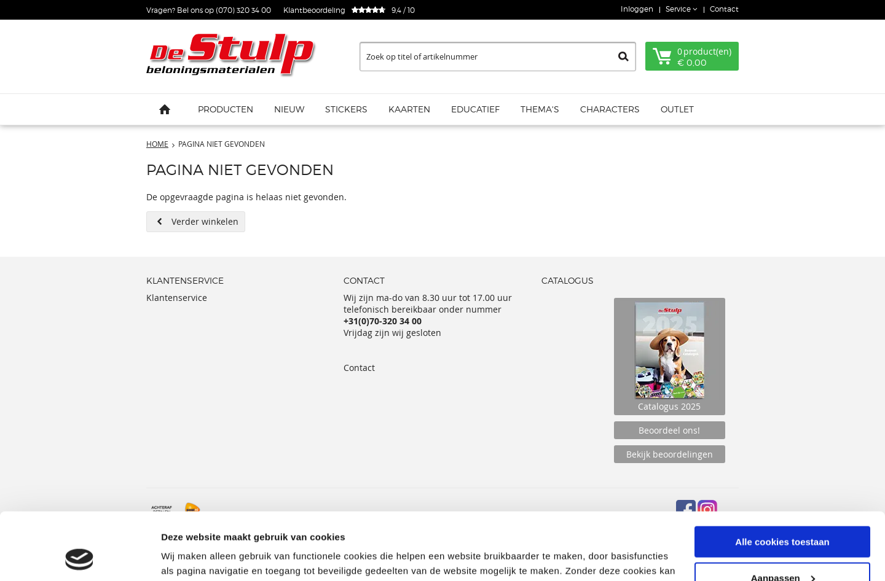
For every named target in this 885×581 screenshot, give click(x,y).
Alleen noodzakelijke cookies (782, 550)
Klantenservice (176, 297)
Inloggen (637, 9)
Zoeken (623, 56)
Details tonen (190, 556)
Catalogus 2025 (669, 356)
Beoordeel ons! (669, 430)
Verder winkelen (204, 221)
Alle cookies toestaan (782, 479)
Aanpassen (783, 515)
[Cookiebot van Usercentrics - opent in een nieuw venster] (79, 557)
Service (679, 9)
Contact (724, 9)
